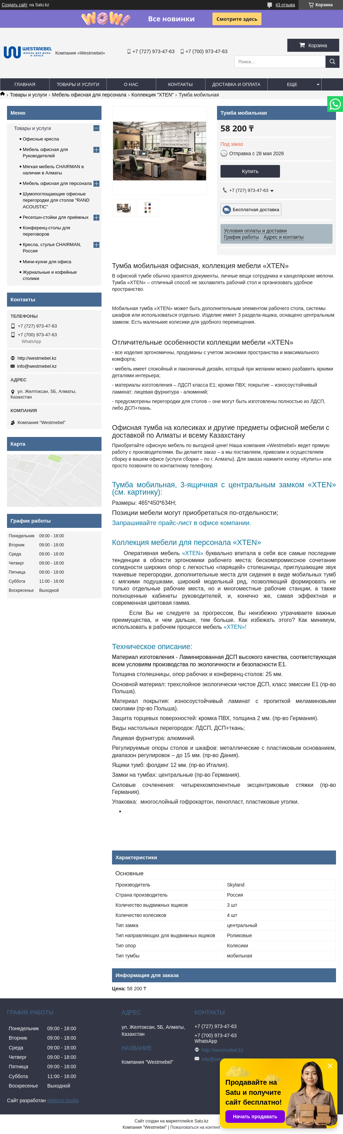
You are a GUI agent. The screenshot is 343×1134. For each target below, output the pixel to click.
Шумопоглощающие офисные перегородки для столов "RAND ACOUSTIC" (56, 200)
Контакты (180, 84)
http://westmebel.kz (37, 358)
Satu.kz (201, 1121)
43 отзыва (285, 4)
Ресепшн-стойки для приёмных (56, 217)
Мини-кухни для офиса (47, 261)
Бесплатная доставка (256, 209)
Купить (250, 171)
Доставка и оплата (236, 84)
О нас (131, 84)
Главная (24, 84)
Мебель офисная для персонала (89, 95)
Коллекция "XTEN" (153, 95)
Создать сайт (15, 4)
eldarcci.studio (63, 1100)
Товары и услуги (78, 84)
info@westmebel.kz (37, 366)
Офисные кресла (41, 139)
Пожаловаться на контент (195, 1127)
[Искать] (333, 62)
